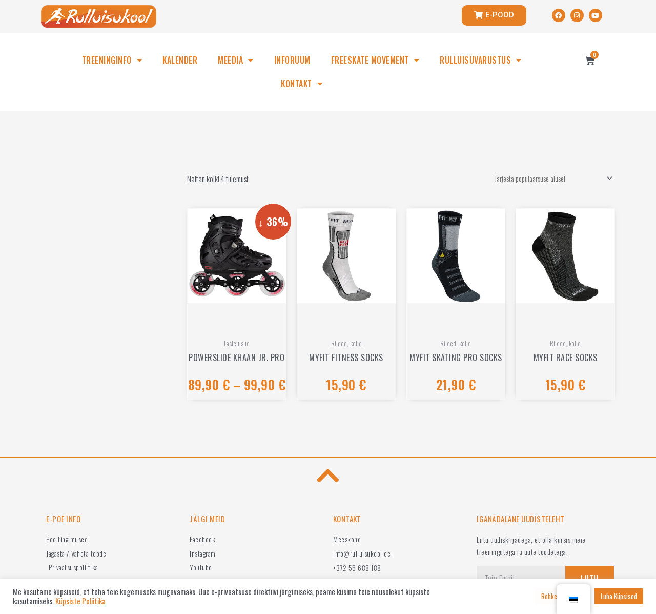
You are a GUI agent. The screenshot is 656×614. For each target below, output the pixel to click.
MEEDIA (236, 60)
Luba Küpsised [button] (619, 596)
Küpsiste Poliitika (80, 601)
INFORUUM (292, 60)
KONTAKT (301, 83)
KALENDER (179, 60)
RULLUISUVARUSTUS (481, 60)
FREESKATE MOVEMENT (375, 60)
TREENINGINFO (112, 60)
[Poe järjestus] (547, 179)
